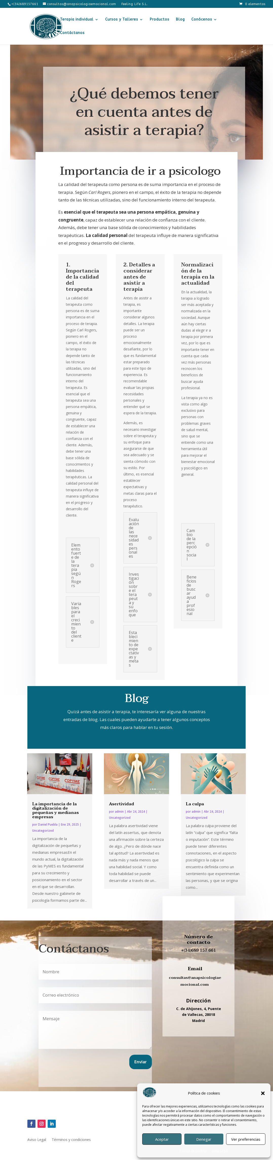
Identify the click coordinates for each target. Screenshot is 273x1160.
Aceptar (162, 1139)
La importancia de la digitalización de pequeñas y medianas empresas (55, 810)
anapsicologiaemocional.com (201, 981)
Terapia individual (77, 20)
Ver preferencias (245, 1139)
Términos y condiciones (71, 1140)
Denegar (203, 1139)
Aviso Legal (220, 1150)
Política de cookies (193, 1150)
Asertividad (121, 804)
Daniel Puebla (48, 824)
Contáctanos (72, 33)
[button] (262, 1093)
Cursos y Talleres (121, 20)
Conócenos (201, 20)
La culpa (195, 804)
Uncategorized (43, 830)
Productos (159, 20)
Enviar (140, 1062)
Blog (180, 20)
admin (119, 811)
